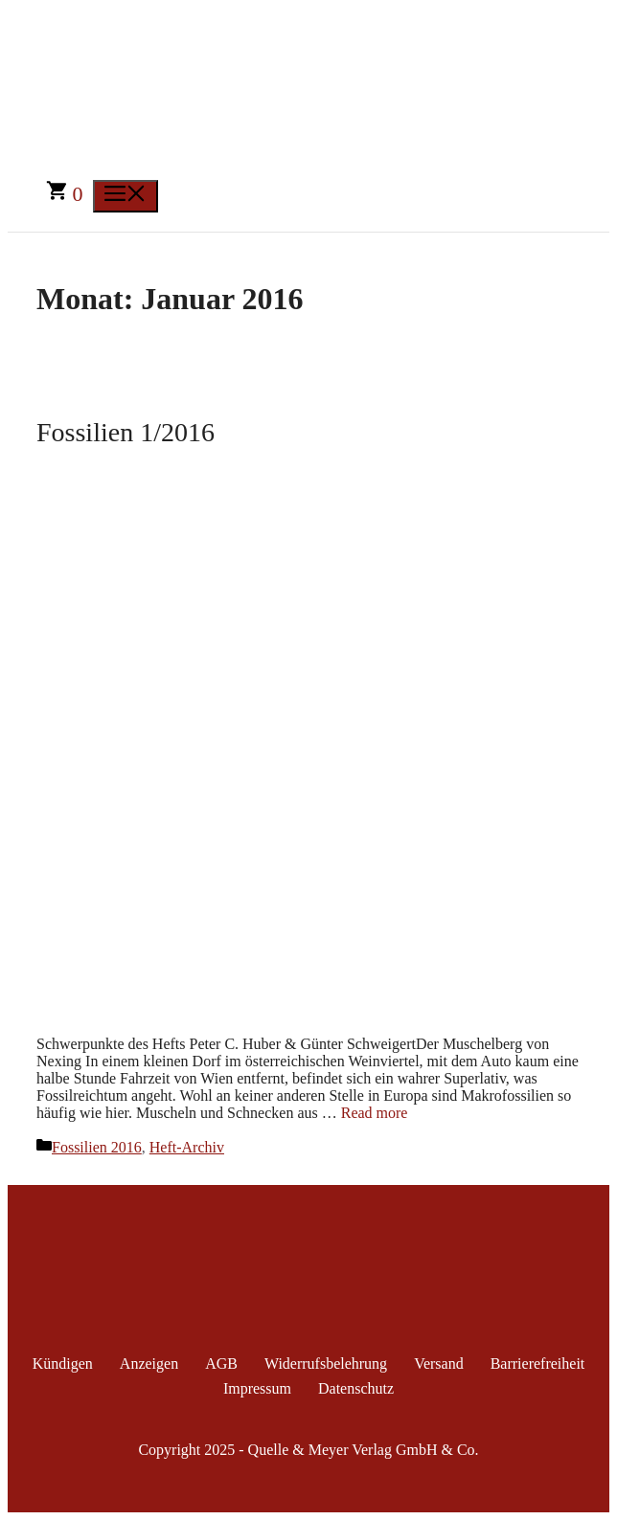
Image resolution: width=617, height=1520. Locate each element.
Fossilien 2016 (97, 1147)
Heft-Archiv (186, 1147)
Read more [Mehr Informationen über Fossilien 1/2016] (374, 1113)
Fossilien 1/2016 (125, 432)
